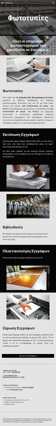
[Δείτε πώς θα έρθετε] (28, 356)
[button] (2, 3)
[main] (28, 17)
